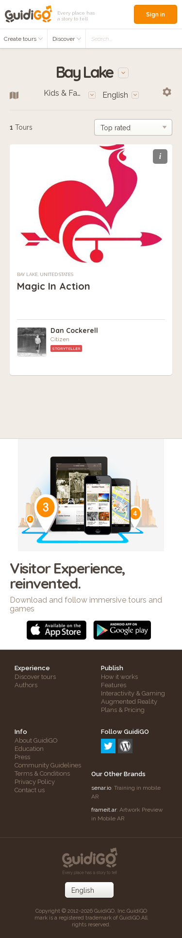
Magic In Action (53, 286)
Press (22, 757)
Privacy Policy (35, 781)
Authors (26, 685)
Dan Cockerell (74, 330)
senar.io (101, 787)
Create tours (23, 38)
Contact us (30, 790)
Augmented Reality (129, 701)
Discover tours (35, 676)
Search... (101, 38)
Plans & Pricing (123, 709)
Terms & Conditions (42, 773)
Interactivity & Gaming (133, 693)
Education (29, 748)
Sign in (155, 14)
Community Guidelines (48, 765)
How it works (119, 676)
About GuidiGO (36, 740)
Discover (67, 38)
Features (113, 685)
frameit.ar (103, 809)
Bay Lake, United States (45, 274)
